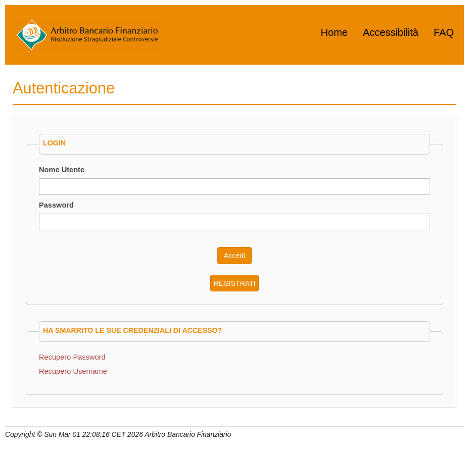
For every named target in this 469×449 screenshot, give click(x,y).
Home (334, 32)
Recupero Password (72, 357)
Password (56, 205)
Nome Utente (61, 170)
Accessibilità (390, 32)
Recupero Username (73, 371)
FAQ (444, 32)
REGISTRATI (235, 283)
